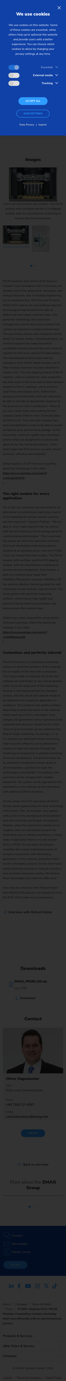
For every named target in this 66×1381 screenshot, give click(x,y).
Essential (47, 67)
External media (43, 75)
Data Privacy (26, 124)
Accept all (33, 101)
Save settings (33, 113)
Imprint (42, 124)
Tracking (47, 83)
